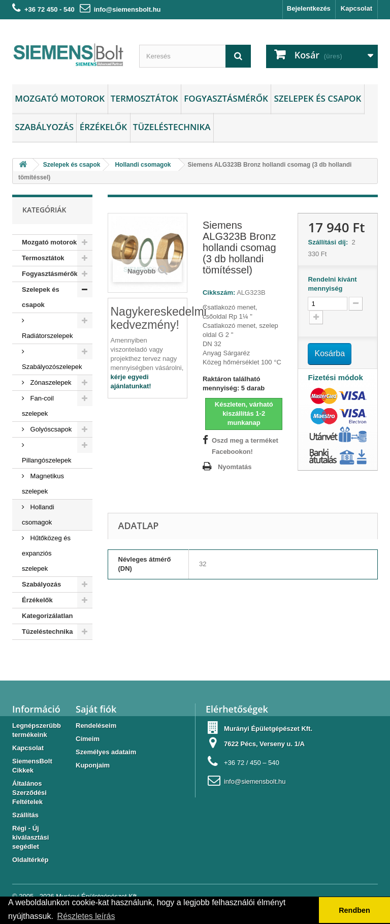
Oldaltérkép (30, 860)
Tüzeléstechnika (172, 127)
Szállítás (25, 815)
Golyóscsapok (50, 429)
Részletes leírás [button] (86, 916)
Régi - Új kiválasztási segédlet (30, 837)
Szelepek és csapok (317, 98)
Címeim (88, 739)
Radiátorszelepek (47, 336)
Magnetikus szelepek (43, 483)
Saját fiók (96, 709)
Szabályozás (44, 127)
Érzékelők (103, 127)
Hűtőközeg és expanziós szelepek (46, 553)
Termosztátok (144, 98)
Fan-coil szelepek (38, 405)
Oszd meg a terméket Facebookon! (245, 446)
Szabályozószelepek (52, 367)
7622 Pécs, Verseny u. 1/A (264, 744)
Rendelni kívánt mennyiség (332, 283)
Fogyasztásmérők (226, 98)
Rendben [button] (354, 910)
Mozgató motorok (60, 98)
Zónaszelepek (50, 382)
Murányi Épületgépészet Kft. (268, 728)
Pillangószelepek (47, 460)
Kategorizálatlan (47, 616)
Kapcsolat (356, 8)
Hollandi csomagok (38, 514)
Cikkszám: (219, 292)
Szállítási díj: (329, 242)
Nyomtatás (234, 467)
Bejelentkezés (309, 8)
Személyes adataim (106, 752)
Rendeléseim (96, 725)
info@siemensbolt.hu (127, 9)
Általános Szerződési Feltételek (29, 793)
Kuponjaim (93, 765)
